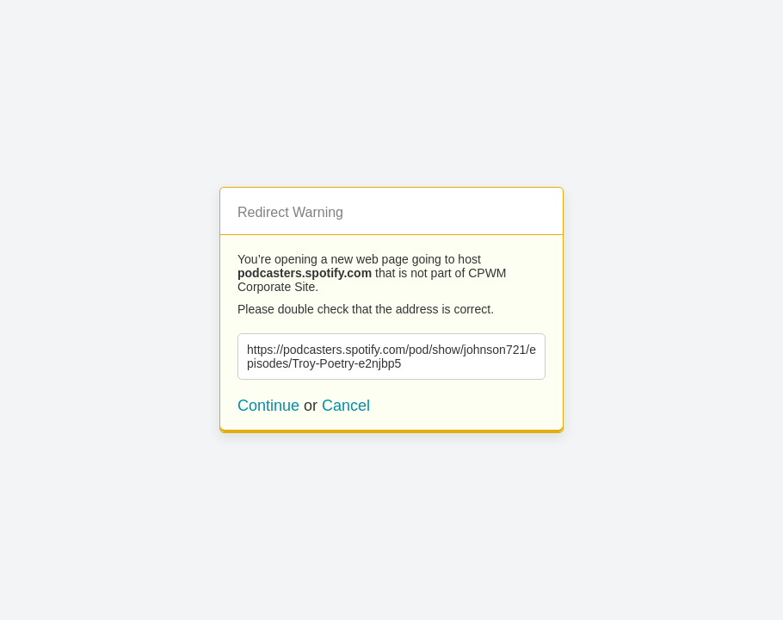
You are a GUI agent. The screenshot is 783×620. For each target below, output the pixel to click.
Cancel (346, 405)
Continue (268, 405)
